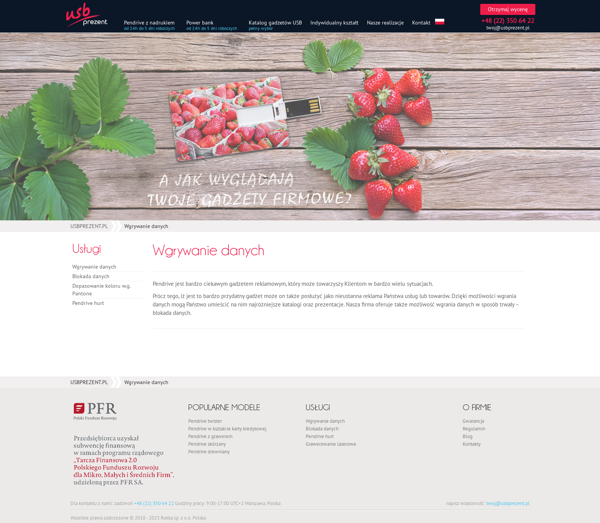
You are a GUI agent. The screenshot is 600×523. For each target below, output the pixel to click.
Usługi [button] (318, 407)
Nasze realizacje (385, 22)
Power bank (200, 22)
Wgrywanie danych (94, 266)
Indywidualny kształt (334, 22)
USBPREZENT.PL (89, 226)
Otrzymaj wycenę (508, 9)
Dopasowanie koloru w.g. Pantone (101, 289)
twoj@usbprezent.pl (508, 27)
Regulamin (474, 428)
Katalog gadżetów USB (275, 22)
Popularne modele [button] (224, 407)
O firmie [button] (477, 407)
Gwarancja (473, 421)
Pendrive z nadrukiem (149, 22)
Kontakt (421, 22)
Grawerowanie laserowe (331, 444)
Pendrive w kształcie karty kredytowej (227, 428)
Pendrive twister (205, 421)
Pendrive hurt (88, 303)
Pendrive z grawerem (210, 436)
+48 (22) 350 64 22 (154, 503)
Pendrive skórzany (207, 444)
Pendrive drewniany (209, 451)
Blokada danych (90, 276)
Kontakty (472, 444)
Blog (468, 436)
